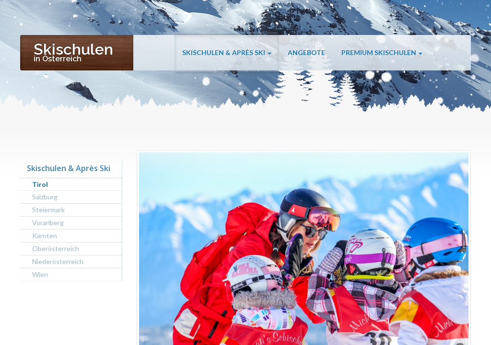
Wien (40, 274)
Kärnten (44, 235)
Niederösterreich (57, 261)
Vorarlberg (48, 222)
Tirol (40, 184)
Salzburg (45, 197)
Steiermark (48, 210)
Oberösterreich (55, 248)
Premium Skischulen (381, 54)
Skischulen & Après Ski (226, 54)
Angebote (306, 54)
